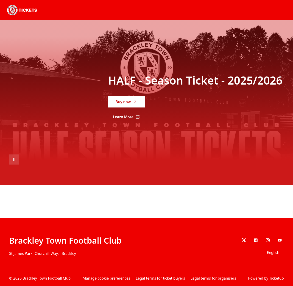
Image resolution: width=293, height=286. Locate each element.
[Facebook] (256, 240)
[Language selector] (274, 252)
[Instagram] (268, 240)
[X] (244, 240)
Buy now (126, 101)
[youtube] (280, 240)
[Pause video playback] (14, 159)
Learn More (129, 118)
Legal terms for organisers (213, 278)
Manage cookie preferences (106, 278)
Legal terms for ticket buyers (160, 278)
